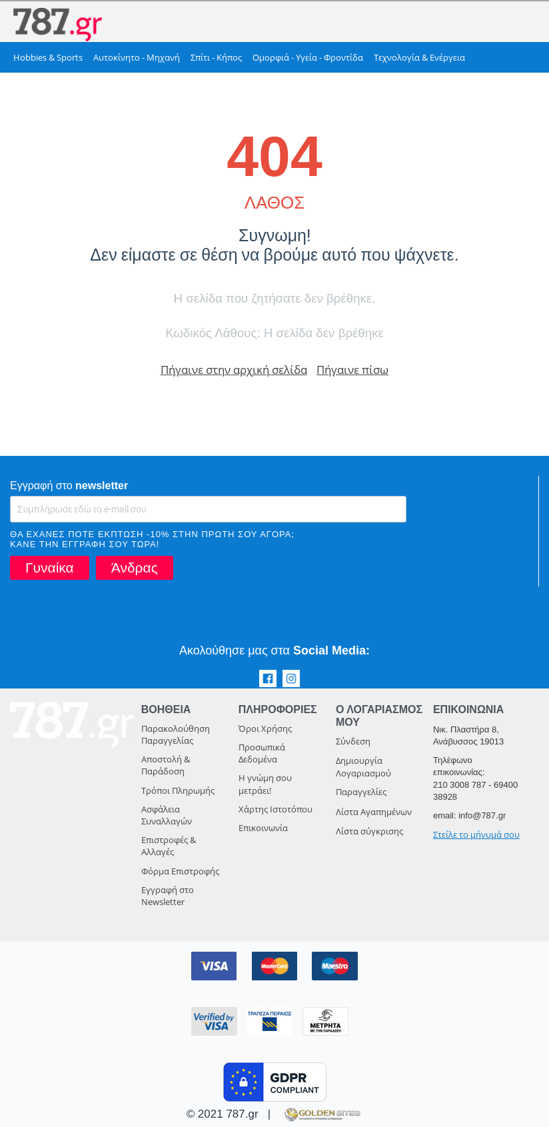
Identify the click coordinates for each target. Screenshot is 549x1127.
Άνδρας (134, 567)
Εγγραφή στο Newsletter (167, 896)
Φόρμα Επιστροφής (180, 871)
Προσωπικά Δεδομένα (262, 753)
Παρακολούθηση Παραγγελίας (175, 734)
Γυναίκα (49, 567)
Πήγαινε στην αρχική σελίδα (234, 369)
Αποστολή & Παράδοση (165, 765)
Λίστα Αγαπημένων (374, 812)
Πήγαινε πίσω (352, 369)
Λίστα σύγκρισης (369, 831)
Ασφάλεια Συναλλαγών (166, 815)
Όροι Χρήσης (265, 728)
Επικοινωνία (263, 828)
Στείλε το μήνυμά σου (476, 834)
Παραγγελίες (361, 792)
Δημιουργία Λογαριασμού (363, 766)
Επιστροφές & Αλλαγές (168, 846)
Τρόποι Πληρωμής (178, 790)
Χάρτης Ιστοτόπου (275, 809)
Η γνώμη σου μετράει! (265, 784)
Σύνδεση (353, 741)
